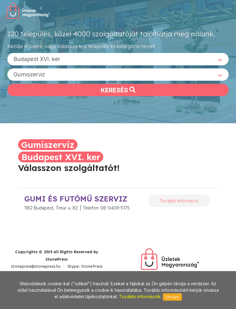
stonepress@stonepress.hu (36, 266)
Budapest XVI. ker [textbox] (37, 58)
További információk (140, 296)
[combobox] (118, 59)
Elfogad (172, 297)
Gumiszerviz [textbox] (29, 74)
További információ (179, 200)
